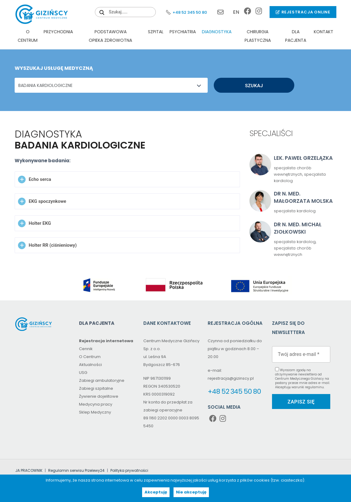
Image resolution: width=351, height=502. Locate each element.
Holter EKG (40, 223)
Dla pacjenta (295, 36)
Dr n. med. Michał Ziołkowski (297, 228)
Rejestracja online (303, 12)
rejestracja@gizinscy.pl (219, 12)
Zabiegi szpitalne (96, 388)
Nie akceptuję (191, 492)
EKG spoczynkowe (47, 201)
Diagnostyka (216, 32)
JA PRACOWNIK (28, 470)
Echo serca (40, 179)
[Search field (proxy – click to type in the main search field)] (125, 12)
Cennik (86, 349)
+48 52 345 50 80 (186, 12)
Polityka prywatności (129, 470)
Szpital (155, 32)
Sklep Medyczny (95, 412)
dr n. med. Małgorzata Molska (303, 197)
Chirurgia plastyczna (258, 36)
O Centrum (28, 36)
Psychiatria (183, 32)
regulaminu (314, 387)
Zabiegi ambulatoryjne (101, 380)
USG (83, 372)
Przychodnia (58, 32)
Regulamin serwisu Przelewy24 (76, 470)
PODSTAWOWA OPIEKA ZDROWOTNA (110, 36)
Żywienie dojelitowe (98, 396)
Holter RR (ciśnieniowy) (53, 245)
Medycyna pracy (95, 404)
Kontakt (323, 32)
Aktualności (90, 365)
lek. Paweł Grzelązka (303, 158)
